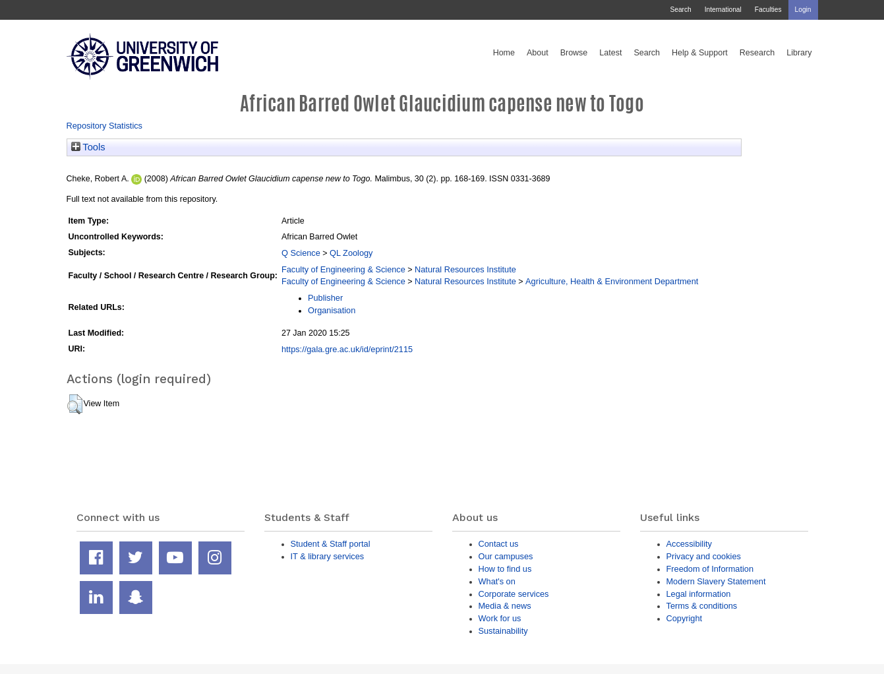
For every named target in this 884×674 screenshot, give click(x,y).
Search (680, 9)
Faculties (768, 9)
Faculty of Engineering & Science (343, 269)
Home (504, 52)
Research (757, 52)
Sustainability (503, 631)
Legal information (698, 594)
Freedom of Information (710, 569)
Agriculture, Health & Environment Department (611, 281)
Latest (610, 52)
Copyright (684, 618)
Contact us (499, 544)
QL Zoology (351, 253)
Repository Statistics (105, 126)
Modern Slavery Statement (716, 581)
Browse (574, 52)
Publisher (325, 298)
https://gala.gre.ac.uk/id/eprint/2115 (347, 349)
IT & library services (328, 556)
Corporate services (514, 594)
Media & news (505, 606)
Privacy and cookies (703, 556)
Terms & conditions (702, 606)
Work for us (500, 618)
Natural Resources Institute (465, 269)
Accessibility (689, 544)
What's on (497, 581)
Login (803, 9)
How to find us (505, 569)
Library (798, 52)
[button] (74, 404)
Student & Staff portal (330, 544)
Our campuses (506, 556)
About (537, 52)
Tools (88, 147)
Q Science (300, 253)
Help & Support (700, 52)
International (723, 9)
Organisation (331, 310)
